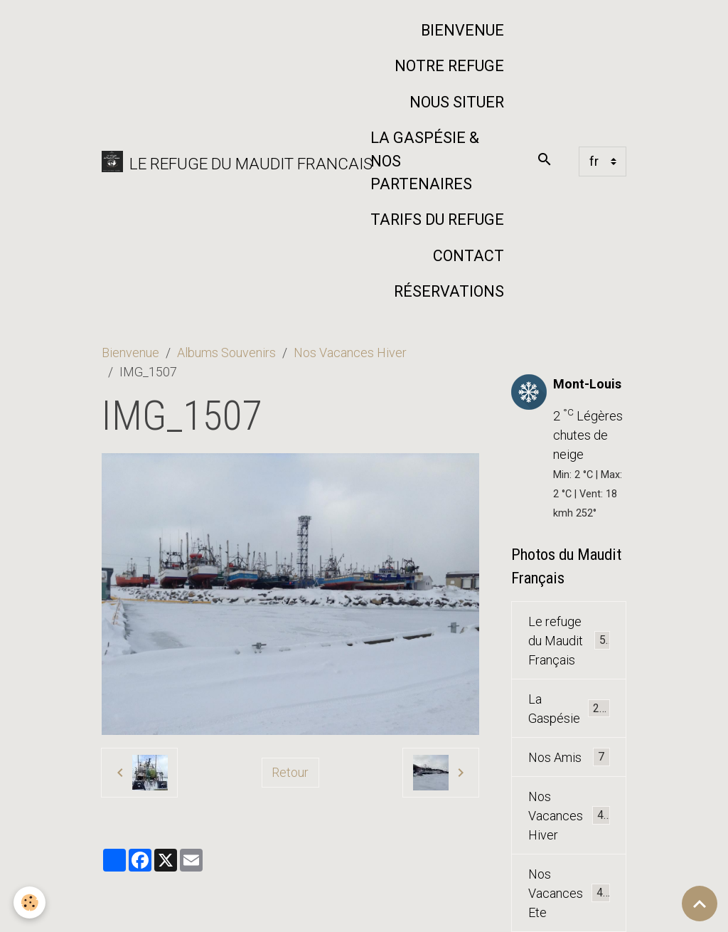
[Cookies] (30, 902)
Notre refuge (449, 66)
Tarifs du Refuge (437, 219)
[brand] (226, 161)
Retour (290, 772)
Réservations (449, 291)
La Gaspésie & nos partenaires (424, 161)
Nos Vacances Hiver (350, 352)
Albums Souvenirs (226, 352)
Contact (468, 256)
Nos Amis (569, 757)
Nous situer (457, 102)
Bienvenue (462, 30)
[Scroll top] (699, 903)
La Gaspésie (569, 709)
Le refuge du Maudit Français (570, 640)
